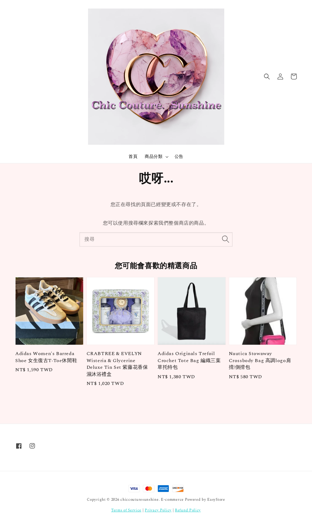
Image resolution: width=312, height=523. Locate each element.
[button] (267, 76)
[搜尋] (225, 239)
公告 (179, 156)
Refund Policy (188, 510)
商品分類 (153, 156)
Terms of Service (126, 510)
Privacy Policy (158, 510)
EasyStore (216, 500)
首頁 (133, 156)
